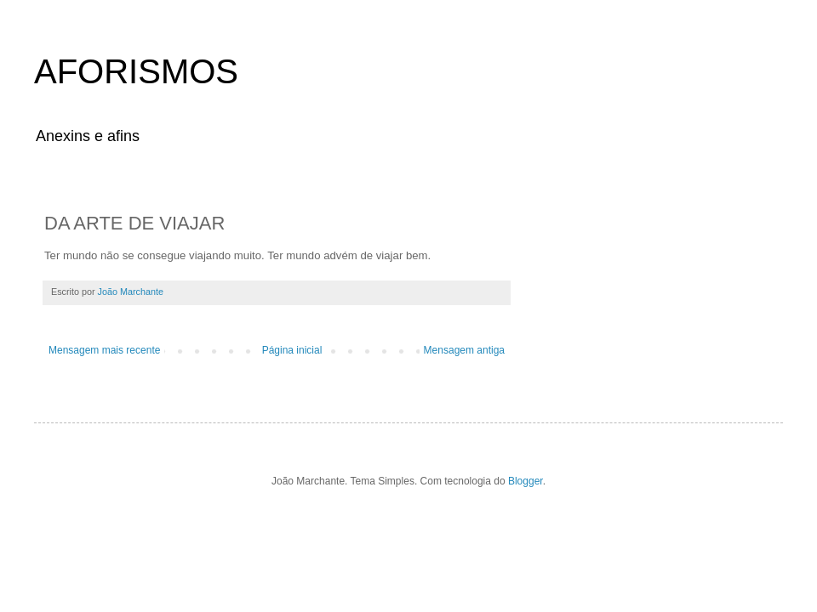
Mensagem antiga (464, 350)
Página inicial (292, 350)
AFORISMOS (136, 71)
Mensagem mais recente (104, 350)
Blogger (525, 481)
